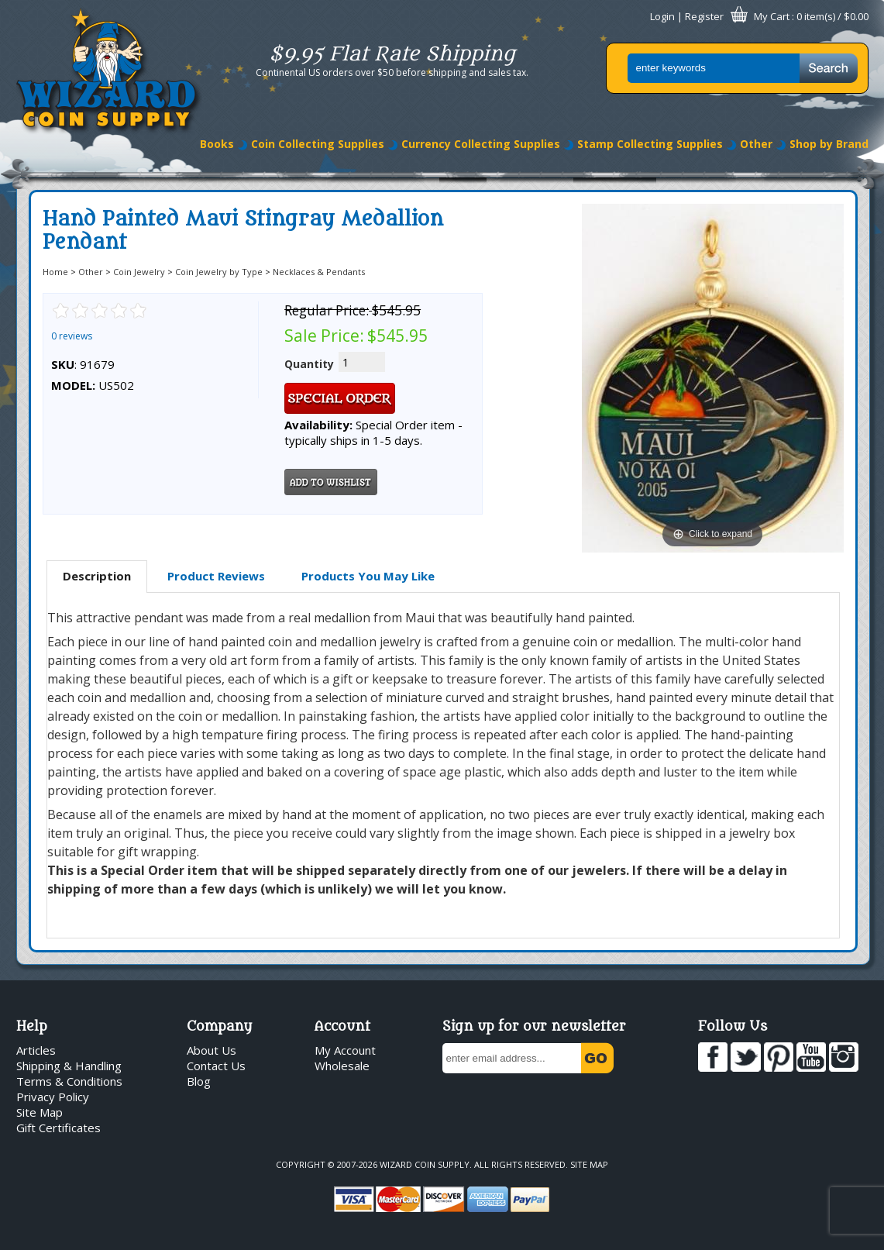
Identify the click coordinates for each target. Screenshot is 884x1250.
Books (217, 143)
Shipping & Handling (69, 1065)
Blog (199, 1081)
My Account (345, 1050)
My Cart (771, 16)
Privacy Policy (52, 1096)
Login (662, 16)
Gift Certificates (58, 1127)
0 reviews (71, 336)
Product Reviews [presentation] (216, 576)
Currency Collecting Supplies (480, 143)
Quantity (309, 363)
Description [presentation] (97, 576)
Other (756, 143)
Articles (36, 1050)
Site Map (39, 1112)
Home (55, 271)
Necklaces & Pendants (319, 271)
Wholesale (342, 1065)
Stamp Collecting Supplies (650, 143)
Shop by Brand (829, 143)
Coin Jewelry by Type (219, 271)
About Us (211, 1050)
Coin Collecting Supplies (317, 143)
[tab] (96, 576)
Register (704, 16)
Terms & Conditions (69, 1081)
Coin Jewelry (139, 271)
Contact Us (216, 1065)
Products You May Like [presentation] (368, 576)
